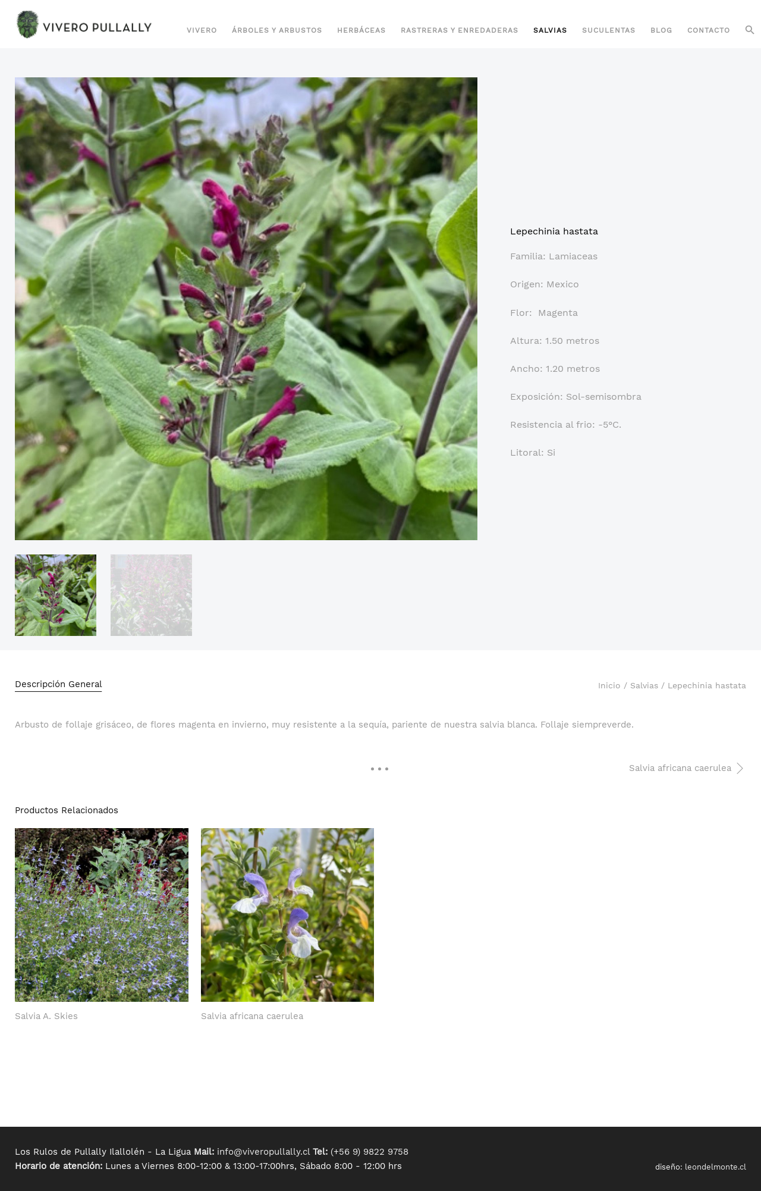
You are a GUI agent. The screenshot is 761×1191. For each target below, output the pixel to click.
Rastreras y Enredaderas (459, 30)
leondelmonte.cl (715, 1166)
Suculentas (609, 30)
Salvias (550, 30)
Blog (661, 30)
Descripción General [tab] (58, 684)
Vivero (202, 30)
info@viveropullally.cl (263, 1151)
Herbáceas (361, 30)
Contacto (708, 30)
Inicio (609, 685)
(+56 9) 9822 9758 (369, 1151)
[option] (55, 595)
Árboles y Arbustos (277, 30)
